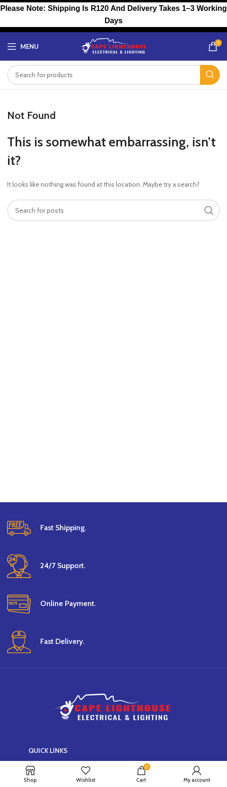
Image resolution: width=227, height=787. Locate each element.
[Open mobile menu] (23, 46)
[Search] (113, 75)
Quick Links (48, 750)
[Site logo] (113, 45)
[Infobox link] (113, 528)
